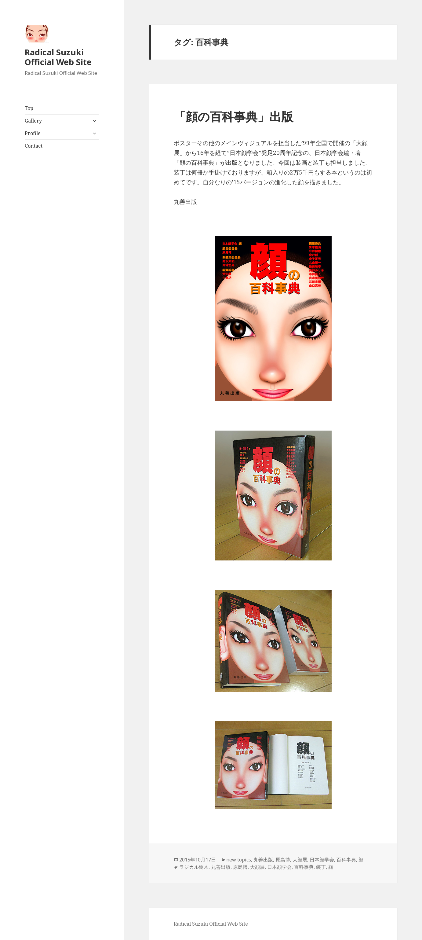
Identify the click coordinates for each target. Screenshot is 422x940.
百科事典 (346, 859)
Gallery (33, 120)
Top (29, 108)
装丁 (321, 867)
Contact (33, 145)
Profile (33, 133)
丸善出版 (185, 202)
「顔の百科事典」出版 (233, 116)
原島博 (282, 859)
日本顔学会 (322, 859)
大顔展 (300, 859)
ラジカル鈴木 (194, 867)
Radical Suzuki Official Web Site (58, 57)
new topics (238, 859)
